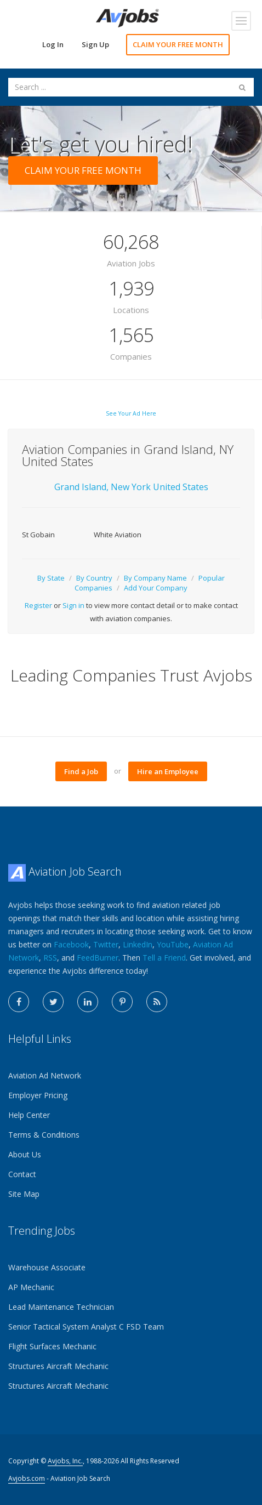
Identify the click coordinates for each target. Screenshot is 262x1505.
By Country (94, 578)
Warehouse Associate (47, 1267)
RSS (50, 957)
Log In (53, 44)
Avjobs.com (26, 1478)
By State (51, 578)
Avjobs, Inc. (65, 1461)
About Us (24, 1154)
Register (38, 605)
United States (180, 487)
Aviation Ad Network (44, 1075)
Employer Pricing (37, 1095)
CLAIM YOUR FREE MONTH (178, 44)
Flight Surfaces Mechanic (52, 1346)
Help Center (29, 1115)
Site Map (23, 1194)
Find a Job (81, 771)
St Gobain (38, 534)
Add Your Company (155, 588)
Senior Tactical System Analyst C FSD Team (86, 1326)
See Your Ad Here (131, 413)
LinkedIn (137, 944)
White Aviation (117, 534)
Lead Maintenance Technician (61, 1307)
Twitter (105, 944)
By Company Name (155, 578)
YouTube (173, 944)
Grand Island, (81, 487)
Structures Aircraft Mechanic (58, 1366)
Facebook (71, 944)
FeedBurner (97, 957)
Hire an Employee (167, 771)
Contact (22, 1174)
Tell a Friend (164, 957)
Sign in (73, 605)
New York (132, 487)
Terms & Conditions (43, 1134)
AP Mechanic (31, 1287)
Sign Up (95, 44)
